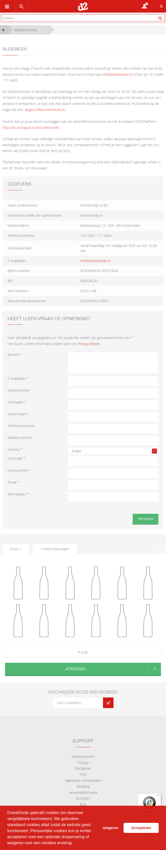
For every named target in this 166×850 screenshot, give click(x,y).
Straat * (14, 482)
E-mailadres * (18, 378)
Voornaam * (17, 402)
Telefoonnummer (21, 425)
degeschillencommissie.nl (45, 109)
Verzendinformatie (83, 792)
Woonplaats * (18, 494)
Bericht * (15, 354)
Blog (83, 804)
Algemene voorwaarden (83, 780)
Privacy (83, 762)
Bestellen (83, 798)
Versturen (145, 518)
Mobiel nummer (20, 437)
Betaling (83, 786)
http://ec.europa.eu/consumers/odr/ (31, 127)
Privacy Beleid (88, 343)
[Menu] (158, 797)
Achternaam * (18, 414)
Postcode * (16, 458)
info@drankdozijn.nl (117, 74)
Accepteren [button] (141, 828)
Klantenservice (83, 756)
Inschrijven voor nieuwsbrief (83, 692)
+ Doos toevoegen (54, 548)
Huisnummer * (19, 470)
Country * (15, 449)
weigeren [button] (110, 828)
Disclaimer (83, 768)
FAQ (83, 774)
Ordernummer (19, 390)
